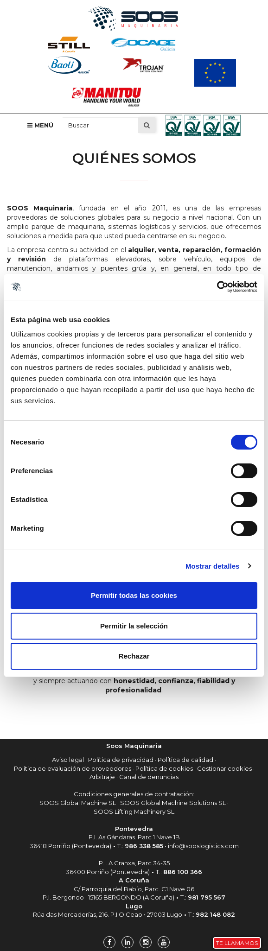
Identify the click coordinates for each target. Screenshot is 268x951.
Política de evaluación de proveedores (72, 768)
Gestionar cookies (224, 768)
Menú (40, 125)
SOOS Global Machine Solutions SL (173, 802)
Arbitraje (102, 776)
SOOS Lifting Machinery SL (134, 811)
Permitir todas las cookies (134, 595)
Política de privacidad (120, 759)
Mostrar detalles (212, 566)
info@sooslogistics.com (203, 846)
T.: (140, 846)
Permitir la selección (134, 626)
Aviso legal (68, 759)
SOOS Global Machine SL (77, 802)
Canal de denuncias (149, 776)
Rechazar (134, 656)
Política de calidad (185, 759)
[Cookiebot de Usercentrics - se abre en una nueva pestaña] (216, 287)
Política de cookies (164, 768)
